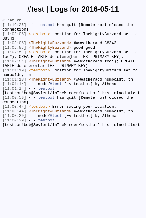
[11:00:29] (14, 135)
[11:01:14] (14, 97)
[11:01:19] (14, 81)
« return (11, 21)
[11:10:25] (14, 26)
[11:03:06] (14, 37)
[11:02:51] (14, 59)
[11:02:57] (14, 53)
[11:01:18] (14, 91)
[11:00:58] (14, 113)
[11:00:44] (14, 124)
